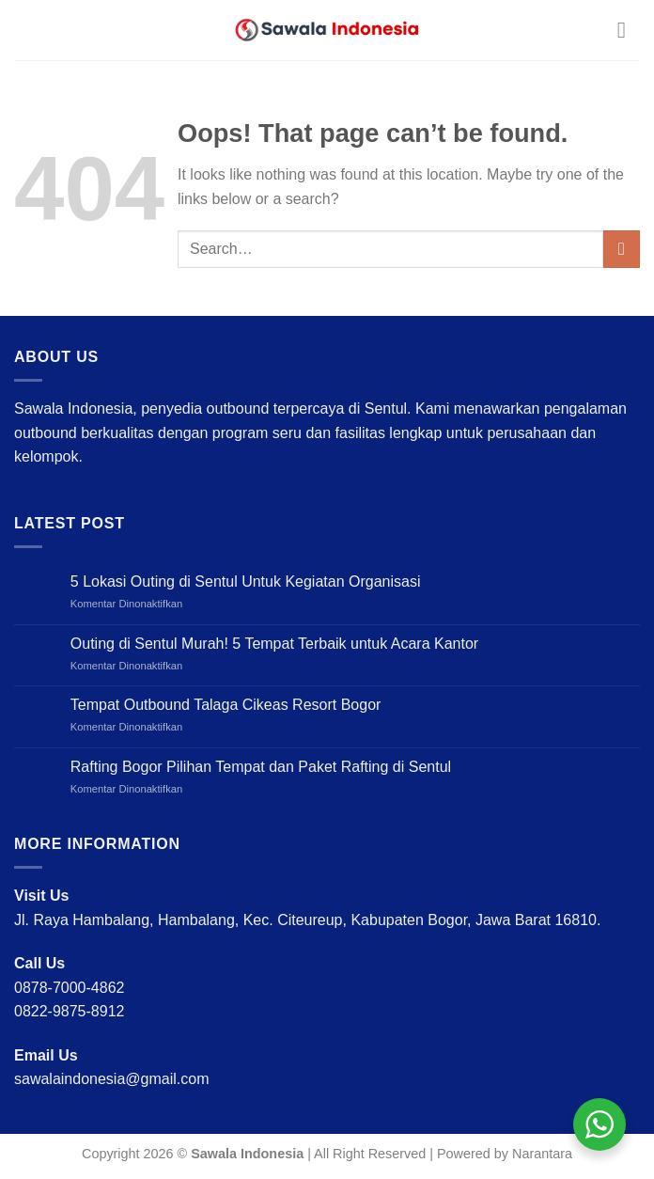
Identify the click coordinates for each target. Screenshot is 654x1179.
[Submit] (621, 248)
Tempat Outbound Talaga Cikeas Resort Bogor (226, 705)
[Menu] (628, 30)
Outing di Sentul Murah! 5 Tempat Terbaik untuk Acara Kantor (274, 644)
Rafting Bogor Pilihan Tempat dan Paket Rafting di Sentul (260, 767)
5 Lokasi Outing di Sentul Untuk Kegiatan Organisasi (245, 582)
